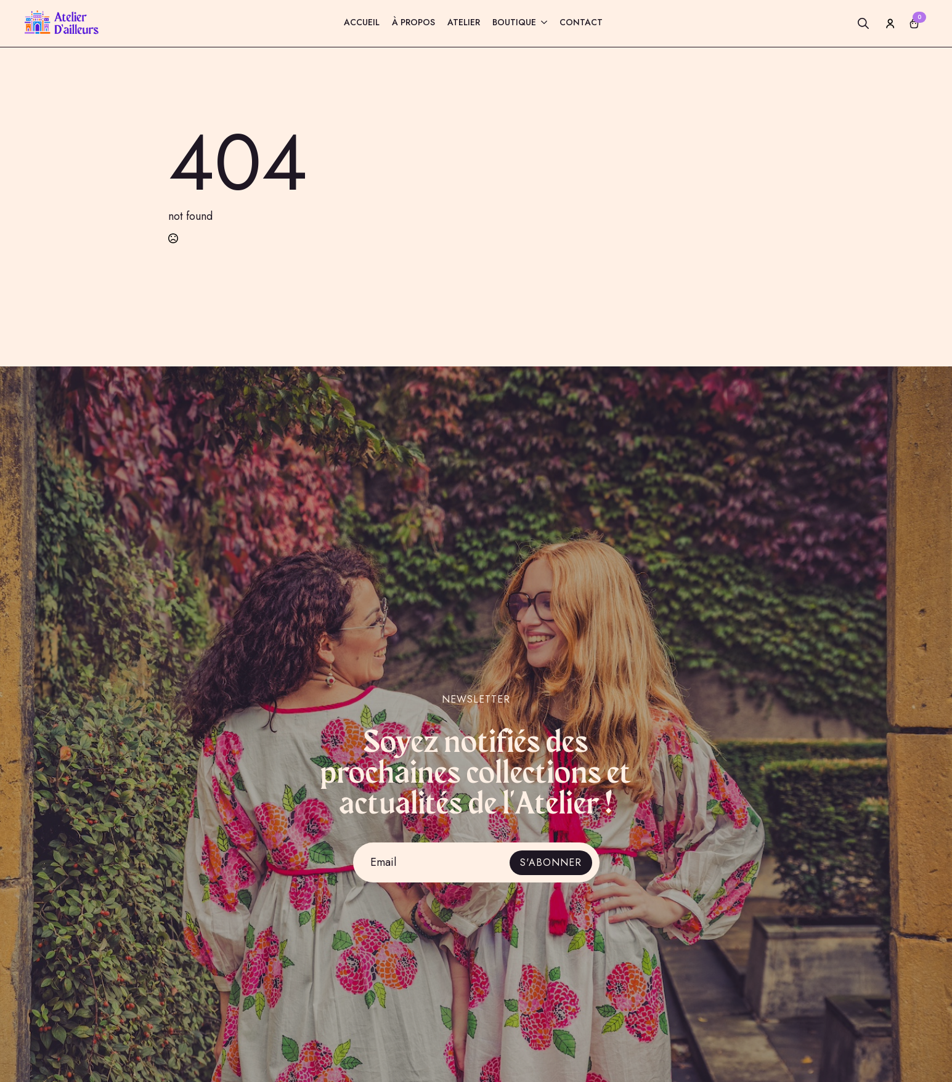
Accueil (362, 23)
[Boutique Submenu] (541, 24)
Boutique (514, 23)
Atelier (463, 23)
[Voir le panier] (914, 23)
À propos (413, 23)
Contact (581, 23)
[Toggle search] (863, 23)
